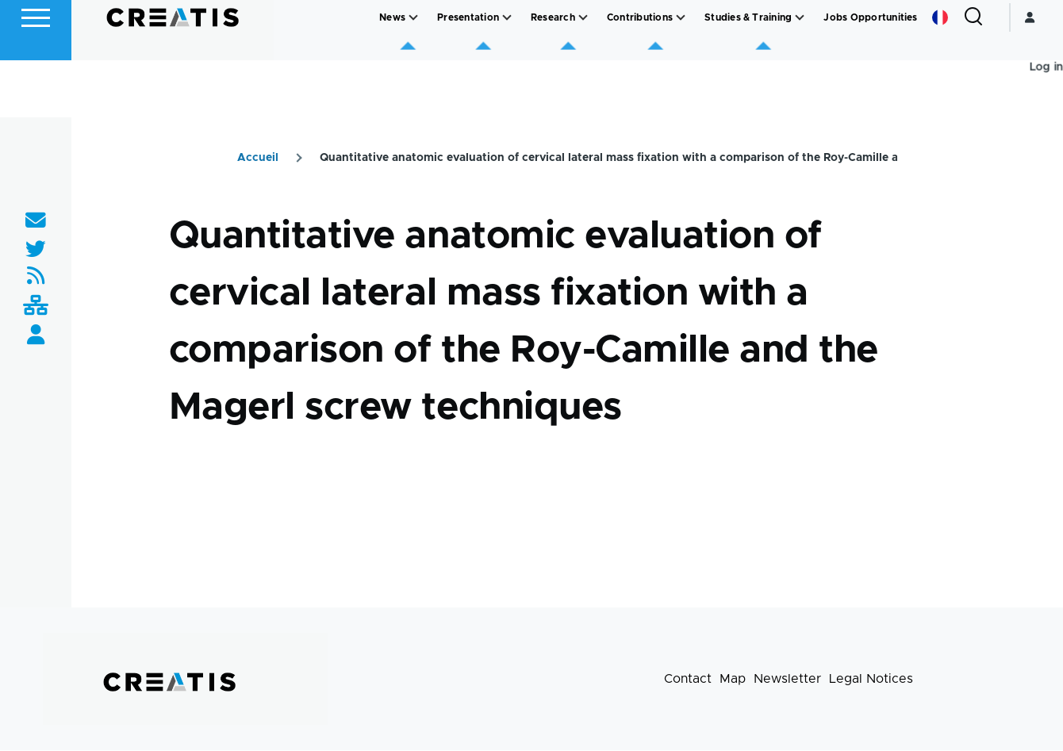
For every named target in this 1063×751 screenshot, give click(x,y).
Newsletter (787, 679)
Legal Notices (871, 679)
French (940, 74)
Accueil (257, 158)
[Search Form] (973, 74)
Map (733, 679)
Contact (688, 679)
